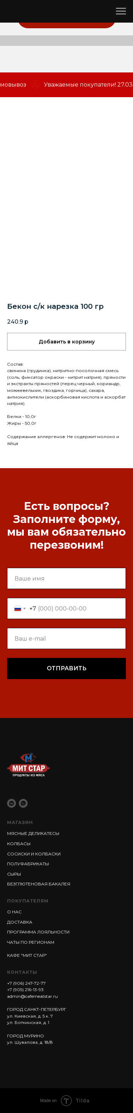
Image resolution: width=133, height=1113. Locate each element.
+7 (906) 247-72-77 (26, 983)
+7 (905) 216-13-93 (25, 989)
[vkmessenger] (11, 803)
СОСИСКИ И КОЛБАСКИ (34, 853)
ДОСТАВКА (19, 922)
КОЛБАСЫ (19, 843)
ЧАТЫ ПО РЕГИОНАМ (30, 942)
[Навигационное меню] (121, 11)
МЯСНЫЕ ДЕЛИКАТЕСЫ (33, 833)
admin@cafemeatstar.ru (32, 996)
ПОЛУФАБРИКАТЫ (28, 863)
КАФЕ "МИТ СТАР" (27, 955)
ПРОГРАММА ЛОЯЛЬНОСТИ (38, 932)
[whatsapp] (23, 803)
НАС (16, 911)
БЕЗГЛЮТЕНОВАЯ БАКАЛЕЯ (38, 884)
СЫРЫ (14, 874)
